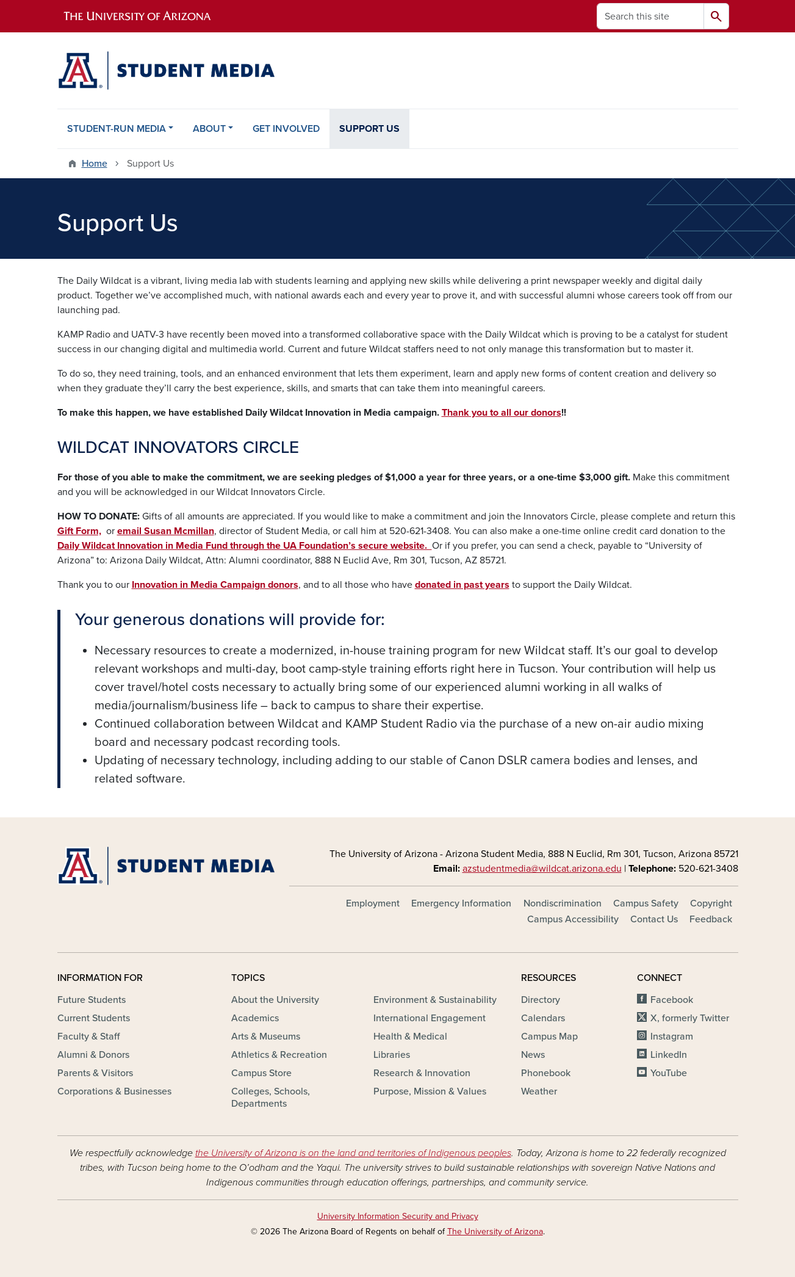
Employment (373, 903)
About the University (275, 1000)
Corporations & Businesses (114, 1091)
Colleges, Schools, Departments (270, 1097)
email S (133, 531)
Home (94, 163)
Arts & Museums (265, 1036)
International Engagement (429, 1018)
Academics (255, 1018)
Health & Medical (410, 1036)
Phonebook (545, 1073)
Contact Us (654, 919)
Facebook (671, 1000)
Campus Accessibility (573, 919)
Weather (539, 1091)
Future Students (91, 1000)
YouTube (668, 1073)
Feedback (710, 919)
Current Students (93, 1018)
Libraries (391, 1055)
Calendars (543, 1018)
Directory (540, 1000)
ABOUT (209, 129)
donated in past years (462, 585)
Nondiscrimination (562, 903)
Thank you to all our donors (501, 413)
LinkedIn (668, 1055)
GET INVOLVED (286, 129)
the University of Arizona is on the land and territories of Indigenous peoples (353, 1153)
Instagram (671, 1036)
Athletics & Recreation (279, 1055)
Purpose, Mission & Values (429, 1091)
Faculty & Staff (88, 1036)
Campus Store (261, 1073)
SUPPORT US (369, 129)
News (533, 1055)
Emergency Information (461, 903)
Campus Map (549, 1036)
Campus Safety (645, 903)
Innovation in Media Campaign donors (215, 585)
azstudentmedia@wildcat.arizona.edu (542, 869)
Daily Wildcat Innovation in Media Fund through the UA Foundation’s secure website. (244, 546)
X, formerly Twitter (689, 1018)
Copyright (711, 903)
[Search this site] (650, 16)
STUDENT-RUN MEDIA (116, 129)
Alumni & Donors (93, 1055)
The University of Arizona (495, 1231)
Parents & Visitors (95, 1073)
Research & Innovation (421, 1073)
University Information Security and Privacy (397, 1216)
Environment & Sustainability (435, 1000)
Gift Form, (79, 531)
